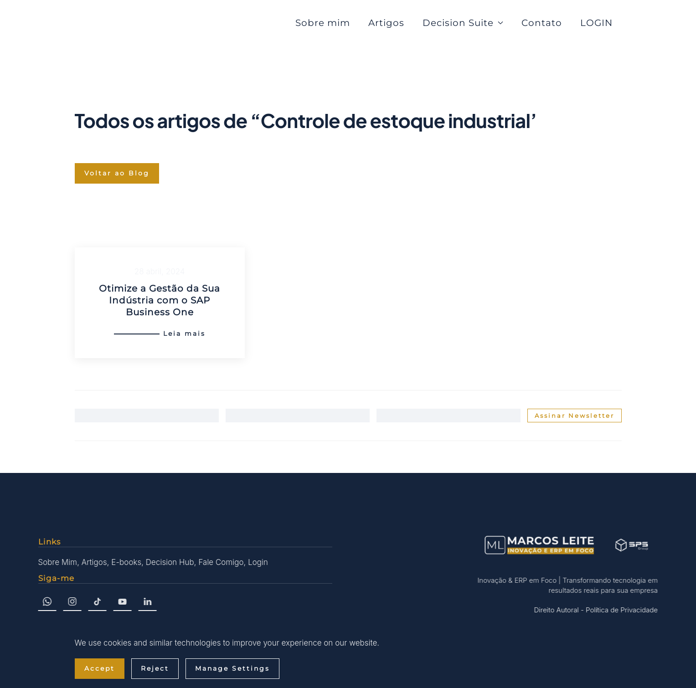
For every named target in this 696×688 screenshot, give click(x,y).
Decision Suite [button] (463, 22)
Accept (99, 668)
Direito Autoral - (558, 610)
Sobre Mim (57, 562)
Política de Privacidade (621, 610)
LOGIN (596, 22)
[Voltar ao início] (125, 23)
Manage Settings (232, 668)
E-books (125, 562)
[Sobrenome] (298, 415)
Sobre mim (322, 22)
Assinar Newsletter (574, 415)
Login (257, 562)
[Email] (448, 415)
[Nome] (147, 415)
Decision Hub (169, 562)
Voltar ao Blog (117, 173)
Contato (541, 22)
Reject (155, 668)
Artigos (386, 22)
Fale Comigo (220, 562)
